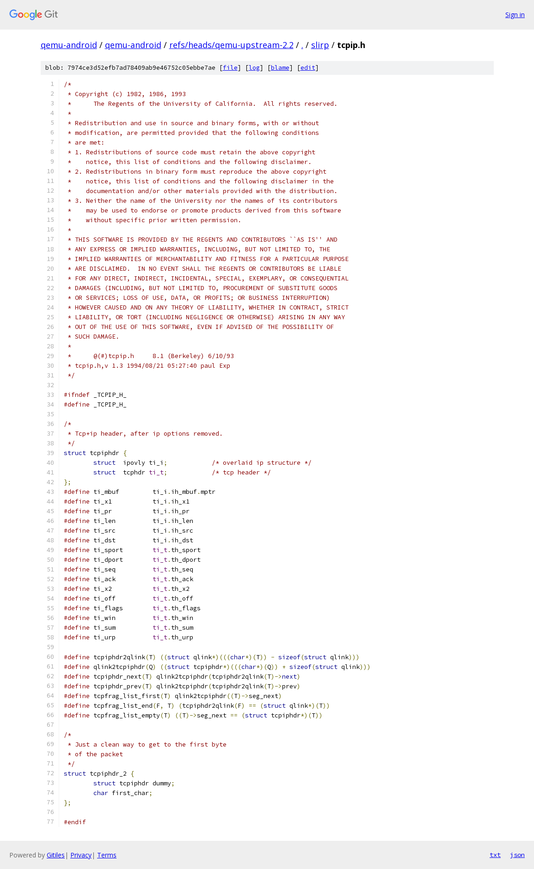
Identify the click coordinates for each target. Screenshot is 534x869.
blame (280, 68)
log (254, 68)
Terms (107, 855)
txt (495, 855)
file (230, 68)
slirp (320, 44)
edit (308, 68)
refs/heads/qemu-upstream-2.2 (231, 44)
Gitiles (56, 855)
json (517, 855)
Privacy (81, 855)
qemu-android (69, 44)
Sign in (515, 14)
